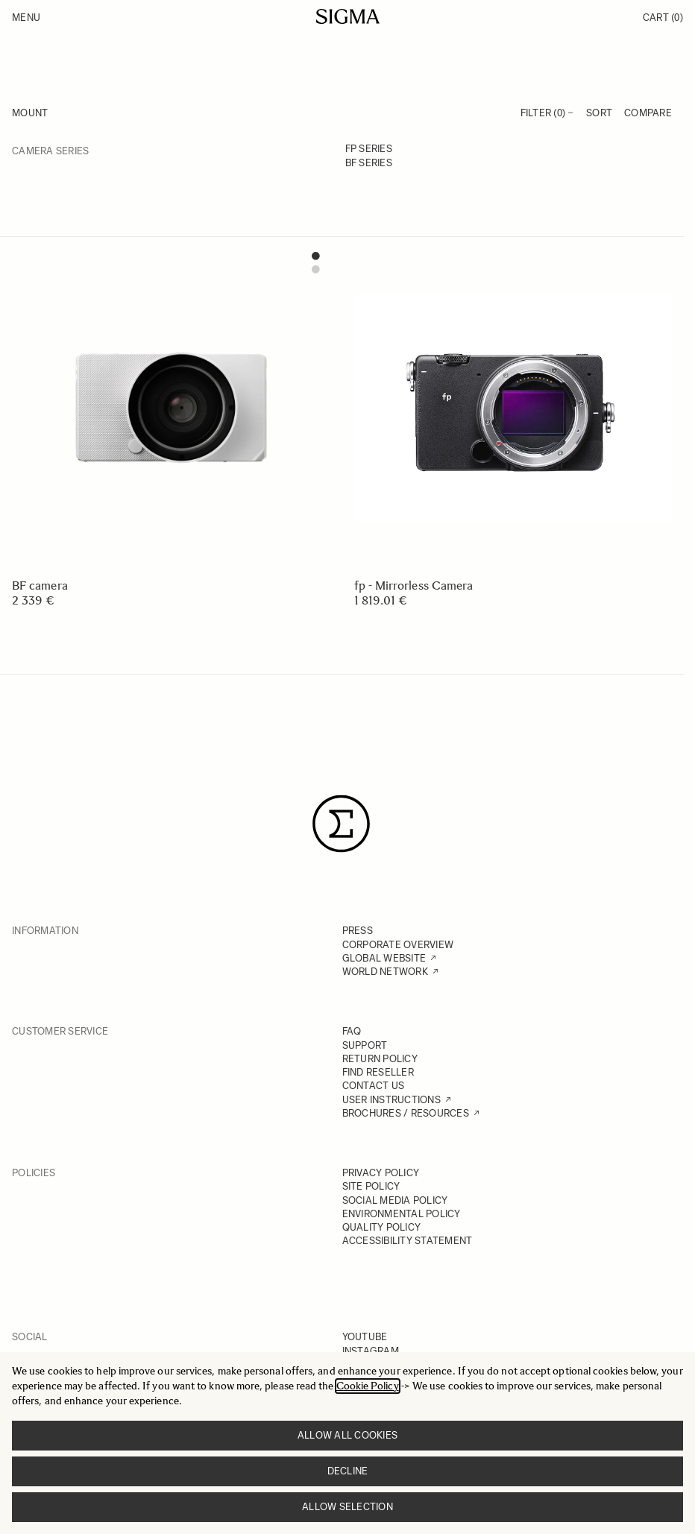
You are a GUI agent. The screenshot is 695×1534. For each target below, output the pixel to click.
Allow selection (347, 1506)
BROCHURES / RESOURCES (405, 1113)
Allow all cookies (347, 1435)
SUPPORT (365, 1045)
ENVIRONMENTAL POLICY (401, 1213)
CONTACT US (373, 1085)
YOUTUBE (365, 1336)
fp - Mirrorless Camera (414, 585)
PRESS (357, 930)
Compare (648, 113)
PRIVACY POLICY (381, 1172)
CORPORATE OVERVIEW (398, 944)
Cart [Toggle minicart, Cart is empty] (663, 17)
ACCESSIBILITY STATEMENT (407, 1240)
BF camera (40, 585)
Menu (26, 17)
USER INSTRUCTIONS (391, 1099)
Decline (347, 1471)
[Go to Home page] (348, 16)
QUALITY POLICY (381, 1227)
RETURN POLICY (380, 1058)
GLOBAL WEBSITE (384, 958)
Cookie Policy (367, 1386)
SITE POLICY (371, 1186)
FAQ (352, 1031)
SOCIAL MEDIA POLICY (395, 1200)
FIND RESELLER (378, 1072)
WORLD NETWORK (385, 971)
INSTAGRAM (370, 1351)
